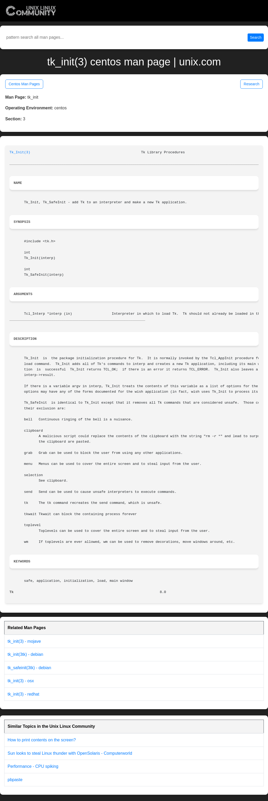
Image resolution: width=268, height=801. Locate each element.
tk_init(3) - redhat (23, 694)
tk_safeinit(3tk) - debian (29, 667)
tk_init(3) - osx (21, 681)
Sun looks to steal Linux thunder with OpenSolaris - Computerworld (70, 753)
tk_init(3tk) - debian (25, 654)
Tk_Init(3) (19, 152)
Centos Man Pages (24, 84)
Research (251, 84)
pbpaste (15, 779)
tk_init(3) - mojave (24, 641)
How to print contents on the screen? (42, 740)
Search (255, 37)
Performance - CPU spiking (33, 766)
